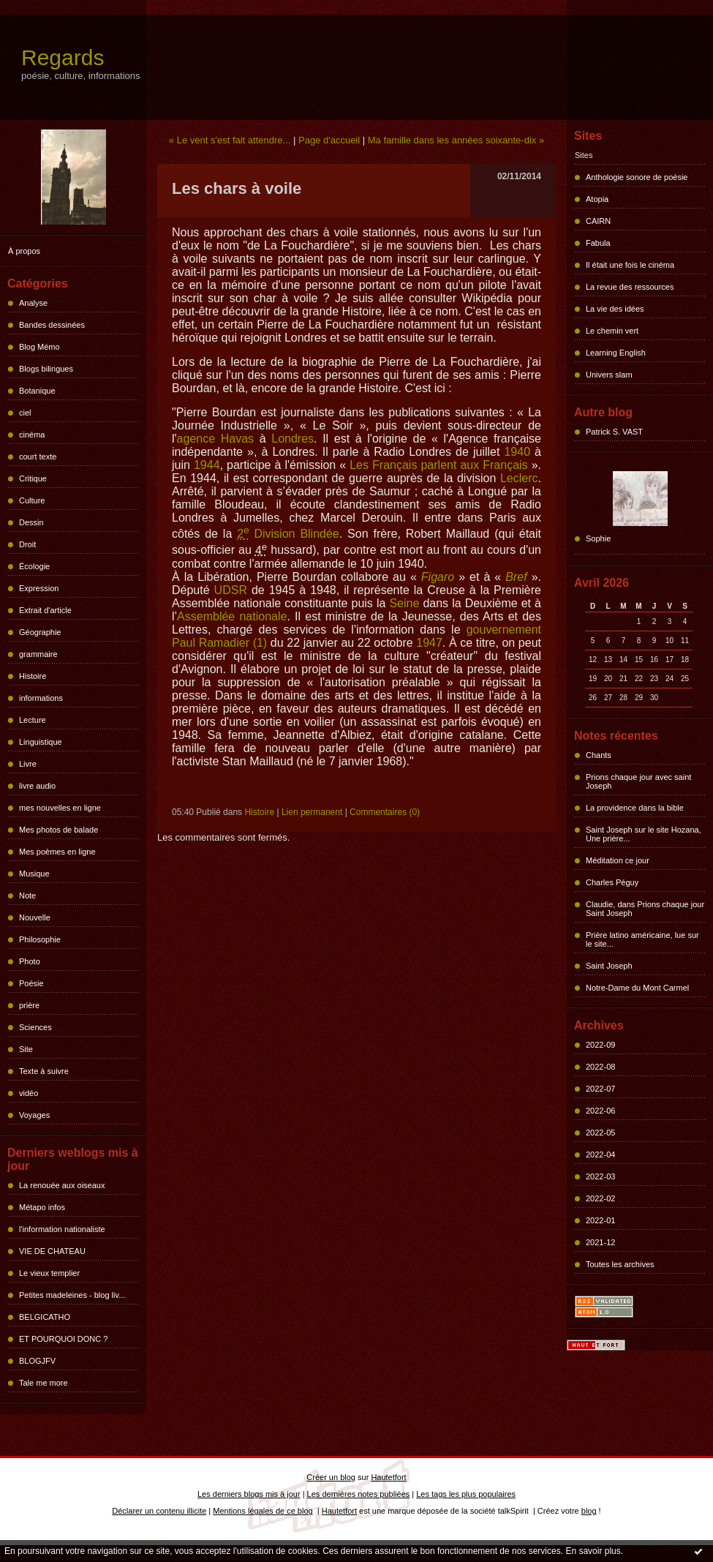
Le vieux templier (49, 1273)
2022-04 (600, 1154)
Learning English (616, 352)
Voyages (34, 1115)
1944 (207, 465)
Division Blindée (288, 533)
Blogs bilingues (46, 368)
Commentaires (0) (385, 812)
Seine (404, 603)
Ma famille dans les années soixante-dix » (456, 140)
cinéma (32, 434)
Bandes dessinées (52, 324)
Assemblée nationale (232, 616)
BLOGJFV (37, 1360)
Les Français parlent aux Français (438, 465)
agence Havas (215, 438)
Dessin (31, 522)
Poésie (31, 983)
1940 (517, 452)
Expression (39, 588)
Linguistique (40, 741)
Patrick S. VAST (614, 431)
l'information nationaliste (62, 1229)
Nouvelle (34, 917)
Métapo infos (42, 1207)
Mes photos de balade (58, 829)
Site (26, 1049)
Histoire (32, 676)
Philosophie (40, 939)
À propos (24, 251)
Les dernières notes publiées (358, 1494)
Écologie (34, 566)
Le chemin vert (612, 330)
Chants (598, 755)
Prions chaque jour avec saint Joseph (638, 781)
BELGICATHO (44, 1317)
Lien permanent (312, 812)
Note (27, 895)
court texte (37, 456)
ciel (25, 412)
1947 (429, 643)
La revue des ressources (630, 286)
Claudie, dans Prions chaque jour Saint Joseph (645, 908)
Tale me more (43, 1382)
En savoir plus (592, 1551)
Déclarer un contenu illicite (159, 1510)
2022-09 (600, 1044)
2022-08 (600, 1066)
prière (29, 1005)
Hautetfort (388, 1477)
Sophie (598, 538)
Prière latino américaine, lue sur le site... (642, 939)
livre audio (37, 785)
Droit (27, 544)
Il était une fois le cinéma (630, 264)
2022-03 (600, 1176)
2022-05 (600, 1132)
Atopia (597, 199)
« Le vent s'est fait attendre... (230, 140)
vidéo (28, 1093)
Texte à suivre (44, 1071)
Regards (62, 57)
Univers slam (609, 374)
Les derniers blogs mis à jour (249, 1494)
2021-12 (600, 1242)
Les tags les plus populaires (466, 1494)
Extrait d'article (45, 610)
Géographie (40, 632)
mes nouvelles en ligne (60, 807)
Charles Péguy (612, 882)
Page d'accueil (329, 140)
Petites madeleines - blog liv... (72, 1295)
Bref (516, 577)
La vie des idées (615, 308)
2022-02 (600, 1198)
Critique (33, 478)
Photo (29, 961)
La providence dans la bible (635, 807)
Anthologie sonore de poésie (636, 177)
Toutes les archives (620, 1264)
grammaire (38, 654)
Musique (34, 873)
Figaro (437, 577)
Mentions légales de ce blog (262, 1510)
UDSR (230, 590)
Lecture (32, 720)
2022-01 (600, 1220)
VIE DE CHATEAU (52, 1251)
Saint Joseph (609, 965)
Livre (28, 763)
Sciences (35, 1027)
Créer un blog (330, 1477)
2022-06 (600, 1110)
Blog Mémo (39, 346)
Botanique (37, 390)
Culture (32, 500)
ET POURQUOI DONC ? (63, 1338)
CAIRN (598, 221)
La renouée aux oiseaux (62, 1185)
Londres (292, 438)
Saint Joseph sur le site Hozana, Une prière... (643, 834)
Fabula (598, 243)
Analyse (33, 302)
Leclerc (519, 478)
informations (41, 698)
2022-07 (600, 1088)
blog (589, 1510)
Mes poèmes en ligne (57, 851)
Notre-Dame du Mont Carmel (637, 987)
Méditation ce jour (617, 860)
